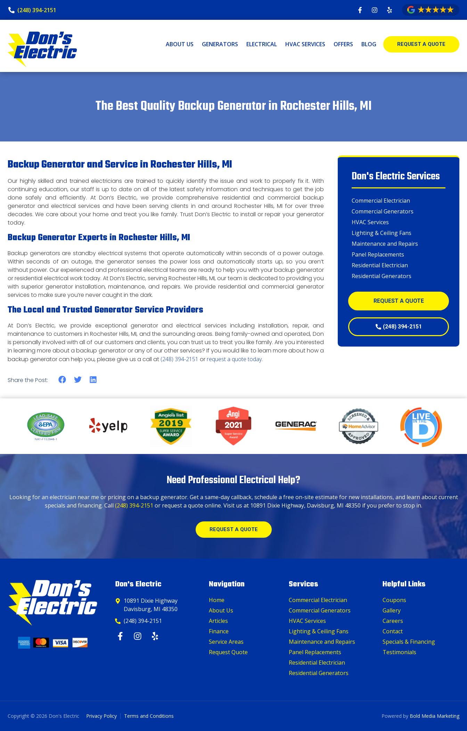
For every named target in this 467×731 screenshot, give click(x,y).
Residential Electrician (380, 265)
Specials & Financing (409, 641)
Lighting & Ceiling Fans (381, 233)
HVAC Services (305, 44)
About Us (180, 44)
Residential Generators (381, 276)
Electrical (261, 44)
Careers (393, 620)
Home (216, 599)
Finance (219, 631)
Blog (368, 44)
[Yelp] (156, 636)
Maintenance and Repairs (385, 243)
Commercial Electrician (381, 200)
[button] (62, 380)
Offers (343, 44)
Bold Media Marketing (434, 716)
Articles (218, 620)
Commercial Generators (382, 211)
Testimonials (399, 652)
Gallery (392, 610)
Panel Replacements (378, 254)
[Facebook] (121, 636)
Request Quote (228, 652)
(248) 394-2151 (179, 359)
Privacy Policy (101, 716)
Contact (393, 631)
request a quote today (234, 359)
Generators (220, 44)
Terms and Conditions (149, 716)
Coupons (394, 599)
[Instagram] (138, 636)
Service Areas (226, 641)
